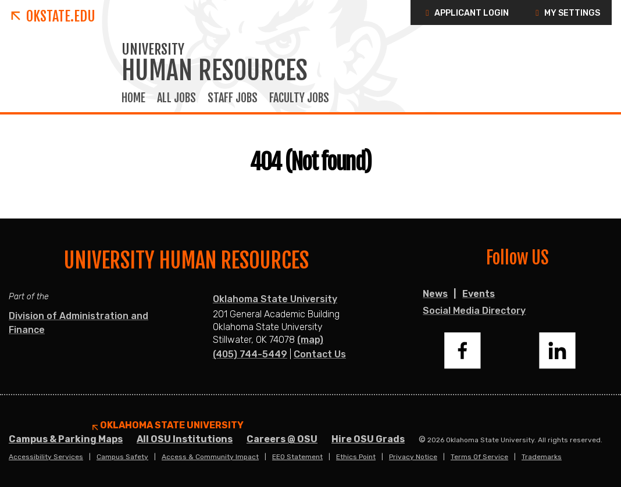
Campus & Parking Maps (66, 439)
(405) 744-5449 (250, 354)
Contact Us (320, 354)
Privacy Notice (413, 457)
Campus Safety (122, 457)
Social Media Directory (474, 310)
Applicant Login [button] (465, 13)
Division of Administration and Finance (78, 322)
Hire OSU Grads (368, 439)
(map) (310, 339)
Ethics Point (356, 457)
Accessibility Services (46, 457)
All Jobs (176, 98)
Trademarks (542, 457)
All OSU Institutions (185, 439)
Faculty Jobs (299, 98)
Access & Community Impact (210, 457)
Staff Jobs (233, 98)
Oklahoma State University (275, 299)
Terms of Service (479, 457)
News (435, 293)
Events (478, 293)
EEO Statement (297, 457)
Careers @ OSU (282, 439)
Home (133, 98)
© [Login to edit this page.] (422, 440)
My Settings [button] (566, 13)
